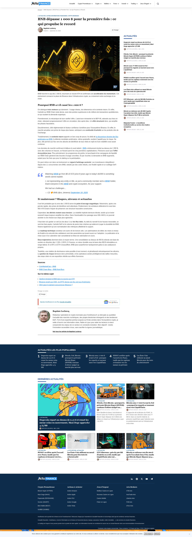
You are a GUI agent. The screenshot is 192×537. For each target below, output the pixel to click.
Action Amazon (72, 491)
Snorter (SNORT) (43, 502)
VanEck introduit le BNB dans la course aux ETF (57, 279)
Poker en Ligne (102, 502)
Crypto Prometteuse (84, 3)
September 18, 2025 (79, 193)
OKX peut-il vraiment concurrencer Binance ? (55, 285)
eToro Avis (129, 506)
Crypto (97, 3)
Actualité (72, 3)
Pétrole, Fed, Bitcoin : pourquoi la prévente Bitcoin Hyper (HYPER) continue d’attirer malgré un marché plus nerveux (138, 56)
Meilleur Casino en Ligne (105, 491)
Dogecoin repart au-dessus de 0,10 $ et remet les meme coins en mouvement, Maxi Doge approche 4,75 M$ (139, 44)
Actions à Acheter (74, 487)
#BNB (55, 174)
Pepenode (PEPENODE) (46, 498)
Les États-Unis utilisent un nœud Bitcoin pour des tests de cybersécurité (80, 454)
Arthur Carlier (131, 72)
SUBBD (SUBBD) (43, 509)
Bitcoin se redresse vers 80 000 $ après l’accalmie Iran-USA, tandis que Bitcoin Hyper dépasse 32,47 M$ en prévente (137, 113)
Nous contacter (124, 528)
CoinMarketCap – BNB (47, 266)
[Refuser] (189, 534)
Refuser (157, 534)
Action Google (71, 502)
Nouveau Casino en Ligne (105, 494)
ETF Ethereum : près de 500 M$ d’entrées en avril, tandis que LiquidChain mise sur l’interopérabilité (139, 101)
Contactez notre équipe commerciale (108, 528)
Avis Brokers (131, 487)
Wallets (106, 3)
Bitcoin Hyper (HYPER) (45, 491)
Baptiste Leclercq (61, 311)
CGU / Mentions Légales (147, 528)
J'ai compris (148, 534)
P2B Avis (129, 502)
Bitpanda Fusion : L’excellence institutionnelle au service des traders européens (137, 125)
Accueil (40, 9)
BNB (84, 148)
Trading (133, 3)
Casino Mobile (101, 498)
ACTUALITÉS (42, 15)
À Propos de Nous (134, 528)
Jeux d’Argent (144, 3)
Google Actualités (65, 302)
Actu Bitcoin (72, 450)
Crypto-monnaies (73, 15)
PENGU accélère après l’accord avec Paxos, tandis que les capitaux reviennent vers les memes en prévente (139, 79)
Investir (124, 3)
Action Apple (71, 494)
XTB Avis (129, 491)
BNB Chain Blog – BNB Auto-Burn (51, 269)
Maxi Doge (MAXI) (44, 494)
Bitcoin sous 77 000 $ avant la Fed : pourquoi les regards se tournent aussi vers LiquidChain (139, 68)
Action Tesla (71, 506)
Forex (115, 3)
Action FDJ (70, 498)
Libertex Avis (130, 498)
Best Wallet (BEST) (44, 506)
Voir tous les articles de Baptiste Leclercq (67, 331)
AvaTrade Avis (131, 494)
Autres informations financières (56, 15)
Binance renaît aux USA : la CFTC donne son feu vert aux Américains (64, 282)
